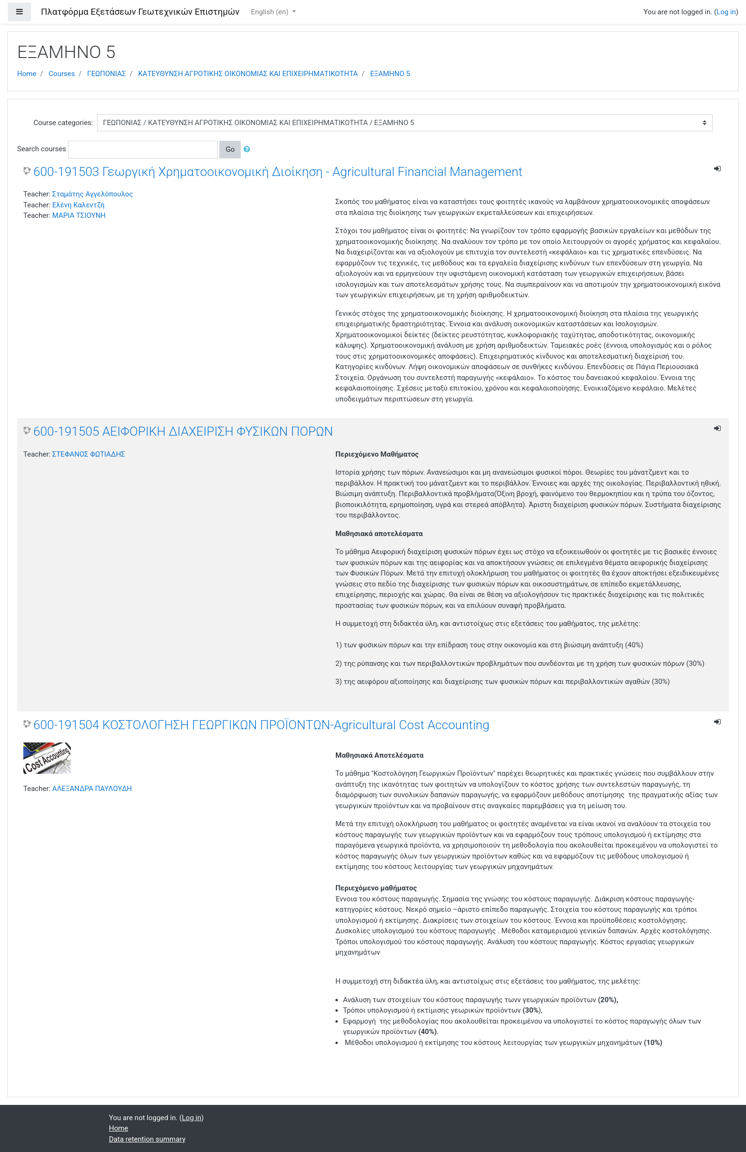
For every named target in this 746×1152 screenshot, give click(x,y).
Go (230, 149)
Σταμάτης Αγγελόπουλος (92, 194)
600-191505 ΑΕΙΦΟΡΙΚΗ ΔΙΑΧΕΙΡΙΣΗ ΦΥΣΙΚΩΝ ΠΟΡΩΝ (183, 431)
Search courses (41, 149)
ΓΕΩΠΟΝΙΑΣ (106, 73)
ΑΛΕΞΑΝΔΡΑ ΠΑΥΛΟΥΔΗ (92, 788)
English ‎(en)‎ (270, 12)
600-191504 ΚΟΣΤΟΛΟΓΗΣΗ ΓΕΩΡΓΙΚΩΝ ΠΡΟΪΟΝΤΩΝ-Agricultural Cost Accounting (261, 725)
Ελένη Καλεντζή (78, 205)
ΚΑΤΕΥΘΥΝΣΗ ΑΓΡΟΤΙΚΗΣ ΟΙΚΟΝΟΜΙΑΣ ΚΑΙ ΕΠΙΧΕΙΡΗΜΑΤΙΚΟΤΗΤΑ (248, 73)
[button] (249, 150)
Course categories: (63, 122)
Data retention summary (147, 1139)
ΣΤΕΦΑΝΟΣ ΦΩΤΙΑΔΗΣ (88, 454)
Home (26, 73)
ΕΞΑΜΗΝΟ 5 (390, 73)
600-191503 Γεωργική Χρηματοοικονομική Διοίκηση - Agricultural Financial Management (277, 172)
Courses (62, 73)
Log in (726, 12)
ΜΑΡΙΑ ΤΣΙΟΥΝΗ (79, 215)
